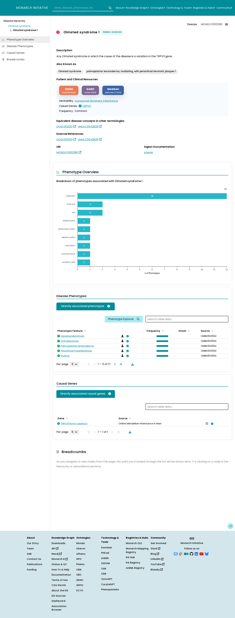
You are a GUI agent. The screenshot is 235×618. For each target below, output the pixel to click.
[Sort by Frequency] (162, 330)
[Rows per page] (74, 364)
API (55, 548)
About (120, 7)
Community (224, 7)
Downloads (58, 543)
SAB (29, 554)
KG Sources (59, 595)
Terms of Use (60, 580)
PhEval (105, 553)
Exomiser (106, 547)
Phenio (80, 564)
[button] (161, 336)
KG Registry (133, 562)
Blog (155, 554)
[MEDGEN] (113, 90)
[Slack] (180, 553)
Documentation (61, 574)
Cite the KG (59, 585)
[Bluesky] (206, 553)
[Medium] (186, 553)
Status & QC (59, 564)
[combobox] (82, 8)
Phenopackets (110, 589)
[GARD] (90, 90)
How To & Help (60, 569)
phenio (148, 152)
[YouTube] (201, 553)
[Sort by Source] (212, 330)
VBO (78, 574)
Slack (155, 548)
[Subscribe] (175, 553)
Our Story (33, 543)
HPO (78, 559)
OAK (103, 568)
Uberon (80, 548)
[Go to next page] (114, 364)
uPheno (80, 554)
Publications (34, 564)
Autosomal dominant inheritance (96, 101)
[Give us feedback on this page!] (230, 526)
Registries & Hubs (204, 7)
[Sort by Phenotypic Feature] (85, 330)
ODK (103, 573)
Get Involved (158, 543)
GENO (79, 580)
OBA (78, 569)
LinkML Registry (135, 568)
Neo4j (57, 554)
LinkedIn (157, 559)
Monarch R (60, 559)
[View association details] (127, 336)
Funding (31, 569)
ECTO (79, 590)
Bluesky (157, 569)
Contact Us (34, 559)
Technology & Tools (179, 7)
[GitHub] (191, 553)
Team (30, 548)
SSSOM (105, 563)
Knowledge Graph (137, 7)
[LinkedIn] (196, 553)
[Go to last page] (120, 364)
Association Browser (59, 608)
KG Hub (130, 557)
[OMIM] (68, 90)
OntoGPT (106, 579)
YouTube (157, 564)
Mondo (80, 543)
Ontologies (157, 7)
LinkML (105, 558)
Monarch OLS (134, 543)
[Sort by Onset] (188, 330)
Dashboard (58, 601)
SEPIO (79, 585)
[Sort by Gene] (66, 418)
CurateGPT (108, 584)
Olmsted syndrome (19, 26)
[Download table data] (131, 364)
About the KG (60, 590)
